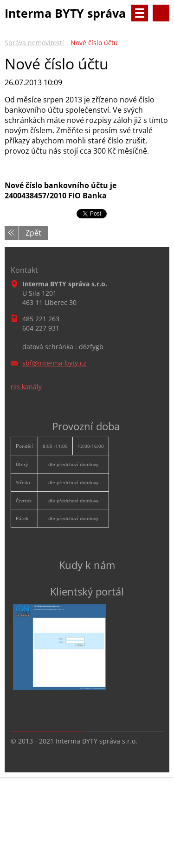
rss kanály (26, 386)
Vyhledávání (161, 13)
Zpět (33, 233)
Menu (139, 13)
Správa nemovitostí (34, 42)
